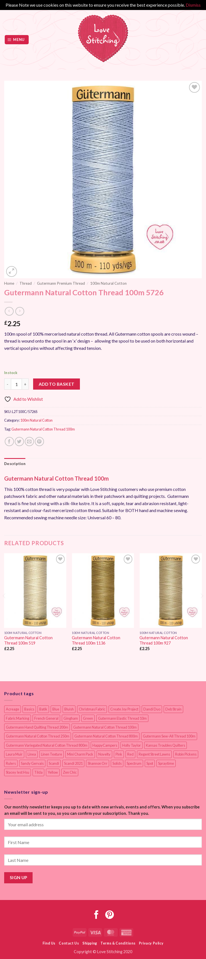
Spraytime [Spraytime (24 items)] (166, 763)
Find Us (49, 943)
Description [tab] (14, 463)
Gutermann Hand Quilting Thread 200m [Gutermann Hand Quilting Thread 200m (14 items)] (37, 727)
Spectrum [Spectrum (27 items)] (134, 763)
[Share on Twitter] (19, 441)
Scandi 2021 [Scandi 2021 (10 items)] (73, 763)
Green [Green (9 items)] (88, 718)
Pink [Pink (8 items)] (119, 754)
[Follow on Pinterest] (109, 915)
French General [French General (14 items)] (46, 718)
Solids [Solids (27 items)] (117, 763)
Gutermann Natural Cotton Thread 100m (43, 429)
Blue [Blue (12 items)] (55, 709)
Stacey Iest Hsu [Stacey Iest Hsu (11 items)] (17, 772)
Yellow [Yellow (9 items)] (53, 772)
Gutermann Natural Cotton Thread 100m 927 (163, 640)
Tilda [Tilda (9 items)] (38, 772)
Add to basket (57, 384)
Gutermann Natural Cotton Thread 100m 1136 (96, 640)
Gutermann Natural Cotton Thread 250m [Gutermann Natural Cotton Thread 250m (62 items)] (37, 736)
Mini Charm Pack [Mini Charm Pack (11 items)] (80, 754)
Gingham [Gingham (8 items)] (70, 718)
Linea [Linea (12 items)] (32, 754)
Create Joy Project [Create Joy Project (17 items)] (124, 709)
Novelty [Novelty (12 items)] (104, 754)
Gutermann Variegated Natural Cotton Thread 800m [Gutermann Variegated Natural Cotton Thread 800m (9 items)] (46, 745)
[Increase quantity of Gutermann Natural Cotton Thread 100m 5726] (25, 384)
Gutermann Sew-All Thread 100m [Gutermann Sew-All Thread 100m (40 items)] (169, 736)
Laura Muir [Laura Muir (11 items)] (14, 754)
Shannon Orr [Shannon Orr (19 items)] (97, 763)
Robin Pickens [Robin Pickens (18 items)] (186, 754)
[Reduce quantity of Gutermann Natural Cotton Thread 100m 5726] (7, 384)
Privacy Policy (151, 943)
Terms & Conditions (117, 943)
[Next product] (9, 311)
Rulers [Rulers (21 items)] (11, 763)
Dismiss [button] (193, 5)
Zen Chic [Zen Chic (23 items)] (70, 772)
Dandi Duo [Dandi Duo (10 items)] (151, 709)
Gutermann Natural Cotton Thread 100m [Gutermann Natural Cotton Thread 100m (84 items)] (105, 727)
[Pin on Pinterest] (39, 441)
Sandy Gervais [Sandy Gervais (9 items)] (32, 763)
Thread (25, 283)
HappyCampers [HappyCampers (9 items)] (104, 745)
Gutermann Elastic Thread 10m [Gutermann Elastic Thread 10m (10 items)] (122, 718)
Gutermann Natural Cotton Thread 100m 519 (28, 640)
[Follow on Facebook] (96, 915)
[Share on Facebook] (9, 441)
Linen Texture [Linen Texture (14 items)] (51, 754)
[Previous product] (19, 311)
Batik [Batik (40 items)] (43, 709)
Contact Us (69, 943)
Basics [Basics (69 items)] (29, 709)
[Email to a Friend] (29, 441)
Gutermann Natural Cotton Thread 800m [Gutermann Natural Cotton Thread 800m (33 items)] (106, 736)
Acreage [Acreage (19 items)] (12, 709)
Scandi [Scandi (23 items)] (54, 763)
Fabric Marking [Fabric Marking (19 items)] (17, 718)
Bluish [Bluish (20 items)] (69, 709)
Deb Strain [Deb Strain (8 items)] (173, 709)
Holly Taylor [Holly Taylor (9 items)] (131, 745)
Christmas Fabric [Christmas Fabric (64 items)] (92, 709)
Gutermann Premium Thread (61, 283)
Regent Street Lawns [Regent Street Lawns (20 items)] (154, 754)
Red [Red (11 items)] (130, 754)
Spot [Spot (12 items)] (149, 763)
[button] (17, 39)
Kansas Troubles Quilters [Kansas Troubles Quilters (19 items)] (165, 745)
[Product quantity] (16, 384)
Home (9, 283)
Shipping (89, 943)
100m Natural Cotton (108, 283)
